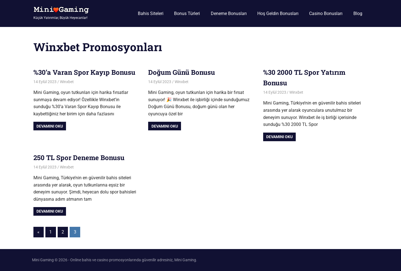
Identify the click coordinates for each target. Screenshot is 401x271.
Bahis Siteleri (150, 13)
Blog (357, 13)
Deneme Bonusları (229, 13)
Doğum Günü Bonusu (181, 72)
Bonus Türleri (187, 13)
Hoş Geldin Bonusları (278, 13)
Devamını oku (49, 126)
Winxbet (67, 81)
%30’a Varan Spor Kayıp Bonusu (84, 72)
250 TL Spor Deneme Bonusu (78, 157)
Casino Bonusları (326, 13)
